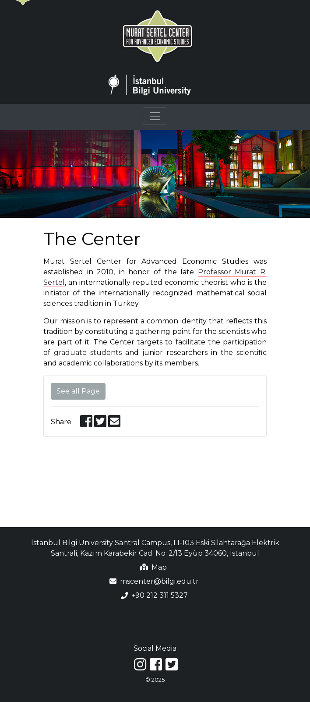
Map (159, 567)
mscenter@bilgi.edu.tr (159, 581)
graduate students (88, 352)
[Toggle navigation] (155, 116)
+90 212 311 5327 (159, 596)
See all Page (78, 391)
